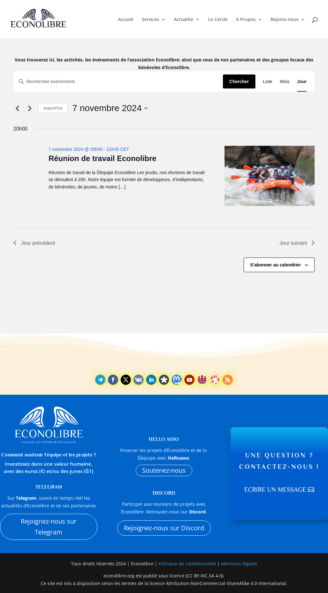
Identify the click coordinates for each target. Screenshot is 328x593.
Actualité (183, 19)
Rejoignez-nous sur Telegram (48, 526)
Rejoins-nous (284, 19)
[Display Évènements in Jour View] (302, 82)
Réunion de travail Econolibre (102, 158)
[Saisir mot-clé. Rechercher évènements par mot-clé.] (118, 82)
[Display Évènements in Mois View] (284, 82)
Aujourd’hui (52, 108)
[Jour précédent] (17, 108)
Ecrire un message (275, 489)
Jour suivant (297, 243)
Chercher (239, 81)
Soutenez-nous (164, 470)
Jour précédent (34, 243)
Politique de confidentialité (188, 564)
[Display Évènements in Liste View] (268, 82)
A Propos (246, 19)
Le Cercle (218, 19)
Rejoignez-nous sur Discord (164, 528)
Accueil (125, 19)
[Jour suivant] (29, 108)
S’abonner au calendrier (275, 264)
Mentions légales (239, 564)
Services (150, 19)
